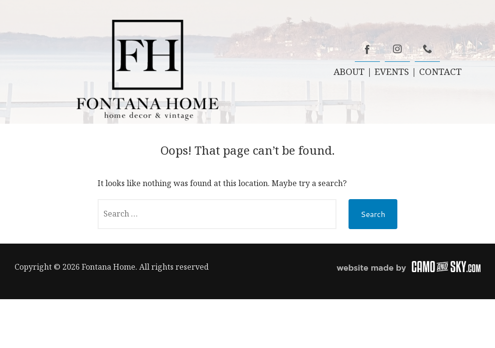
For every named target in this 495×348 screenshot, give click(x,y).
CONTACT (440, 71)
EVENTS (392, 71)
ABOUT (349, 71)
